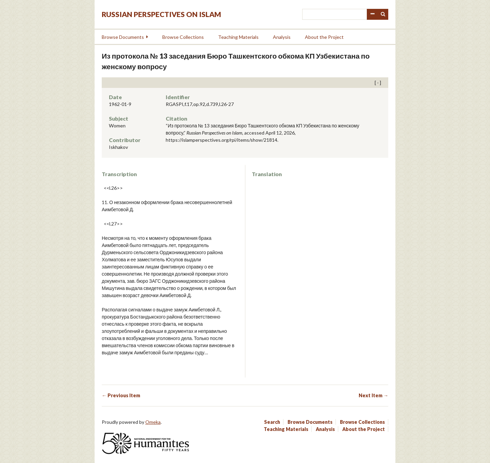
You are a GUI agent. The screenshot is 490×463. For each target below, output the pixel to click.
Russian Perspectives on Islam (161, 14)
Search (383, 14)
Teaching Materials (238, 37)
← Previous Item (121, 395)
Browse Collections (183, 37)
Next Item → (373, 395)
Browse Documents (123, 37)
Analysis (282, 37)
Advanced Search (372, 14)
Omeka (153, 422)
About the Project (324, 37)
